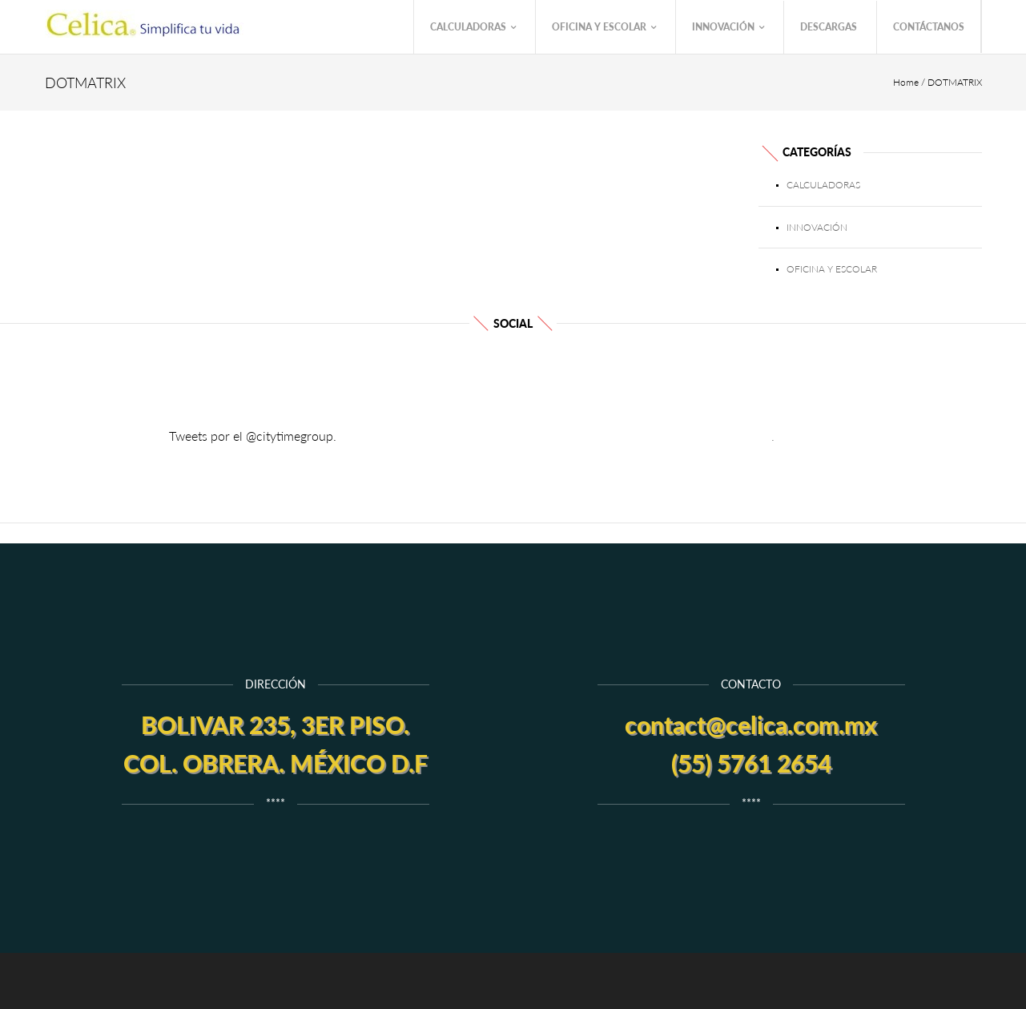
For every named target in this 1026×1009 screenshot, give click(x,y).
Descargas (828, 27)
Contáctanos (928, 27)
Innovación (728, 28)
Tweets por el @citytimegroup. (252, 435)
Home (906, 82)
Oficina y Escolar (604, 28)
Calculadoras (473, 28)
